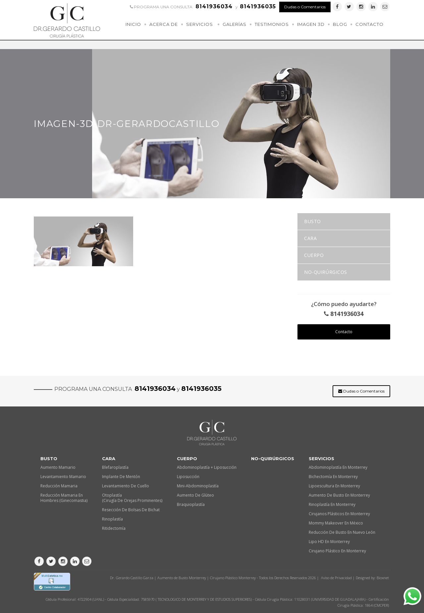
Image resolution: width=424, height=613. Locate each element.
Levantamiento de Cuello (125, 486)
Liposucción (188, 476)
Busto (312, 221)
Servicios (199, 24)
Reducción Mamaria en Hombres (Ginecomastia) (63, 497)
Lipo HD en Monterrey (329, 541)
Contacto (369, 24)
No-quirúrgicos (325, 272)
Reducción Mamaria (59, 486)
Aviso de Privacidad (336, 577)
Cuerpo (314, 255)
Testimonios (272, 24)
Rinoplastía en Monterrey (332, 504)
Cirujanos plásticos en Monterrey (339, 514)
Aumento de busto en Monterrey (339, 495)
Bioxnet (383, 577)
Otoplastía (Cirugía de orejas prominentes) (132, 497)
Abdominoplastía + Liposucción (207, 467)
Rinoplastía (112, 519)
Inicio (133, 24)
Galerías (234, 24)
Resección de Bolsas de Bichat (131, 510)
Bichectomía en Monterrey (333, 476)
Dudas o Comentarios (305, 6)
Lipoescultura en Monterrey (334, 486)
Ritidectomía (114, 528)
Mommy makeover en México (336, 523)
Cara (310, 238)
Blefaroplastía (115, 467)
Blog (340, 24)
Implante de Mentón (121, 476)
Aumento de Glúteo (195, 495)
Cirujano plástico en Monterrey (337, 551)
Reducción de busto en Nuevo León (342, 532)
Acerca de (163, 24)
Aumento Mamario (58, 467)
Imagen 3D (311, 24)
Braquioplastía (191, 504)
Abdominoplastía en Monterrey (338, 467)
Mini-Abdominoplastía (198, 486)
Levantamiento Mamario (63, 476)
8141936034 (343, 314)
